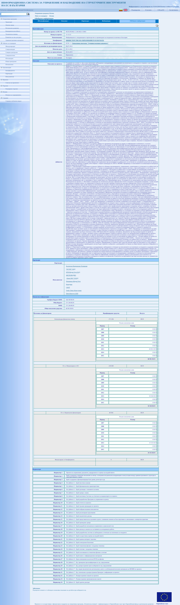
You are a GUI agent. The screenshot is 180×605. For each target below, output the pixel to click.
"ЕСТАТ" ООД (70, 269)
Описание (64, 21)
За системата (173, 10)
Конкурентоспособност (13, 31)
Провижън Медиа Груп (73, 281)
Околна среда (10, 25)
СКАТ (68, 287)
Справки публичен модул (13, 101)
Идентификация (43, 21)
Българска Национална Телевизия (76, 266)
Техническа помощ (11, 34)
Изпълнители (10, 76)
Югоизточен (9, 64)
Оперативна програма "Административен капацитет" (90, 43)
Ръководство (136, 10)
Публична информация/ (7, 10)
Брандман (69, 284)
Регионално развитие (12, 28)
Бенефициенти (10, 70)
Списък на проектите (12, 83)
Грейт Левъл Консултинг (74, 290)
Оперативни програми (10, 19)
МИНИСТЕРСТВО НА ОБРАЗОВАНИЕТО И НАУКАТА (85, 40)
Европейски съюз (162, 603)
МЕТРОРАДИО (71, 275)
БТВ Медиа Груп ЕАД (73, 272)
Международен (10, 46)
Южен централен (11, 61)
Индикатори (106, 21)
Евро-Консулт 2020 (72, 293)
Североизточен (10, 55)
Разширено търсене (12, 89)
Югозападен (9, 58)
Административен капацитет (15, 40)
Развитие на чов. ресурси (13, 37)
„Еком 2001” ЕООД (72, 278)
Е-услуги (148, 10)
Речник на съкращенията (13, 95)
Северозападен (10, 49)
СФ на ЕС (161, 10)
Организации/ (19, 10)
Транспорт (9, 22)
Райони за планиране (9, 43)
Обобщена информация (137, 21)
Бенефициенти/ (28, 10)
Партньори (9, 73)
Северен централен (12, 52)
